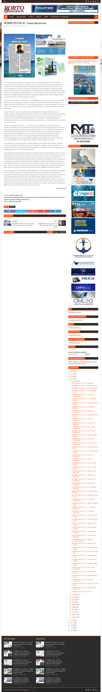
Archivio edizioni (21, 17)
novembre (75, 594)
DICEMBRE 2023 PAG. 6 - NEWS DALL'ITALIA (84, 385)
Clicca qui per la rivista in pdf (82, 63)
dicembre (74, 381)
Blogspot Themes (31, 690)
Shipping (12, 206)
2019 (72, 627)
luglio (73, 602)
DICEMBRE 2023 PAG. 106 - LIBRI (81, 591)
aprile (73, 609)
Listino (46, 17)
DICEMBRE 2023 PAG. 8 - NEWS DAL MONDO (84, 388)
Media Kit (38, 17)
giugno (74, 604)
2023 (72, 379)
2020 (72, 625)
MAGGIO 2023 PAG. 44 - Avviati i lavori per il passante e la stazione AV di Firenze (23, 644)
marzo (74, 612)
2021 (72, 622)
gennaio (74, 617)
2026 (72, 371)
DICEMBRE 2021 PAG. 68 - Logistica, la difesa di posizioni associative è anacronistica (21, 653)
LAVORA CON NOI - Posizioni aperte (60, 17)
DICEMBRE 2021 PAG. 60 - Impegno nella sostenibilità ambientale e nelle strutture (21, 679)
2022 (72, 620)
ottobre (74, 597)
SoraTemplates (14, 690)
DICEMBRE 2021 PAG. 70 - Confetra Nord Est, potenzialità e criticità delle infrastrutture (22, 661)
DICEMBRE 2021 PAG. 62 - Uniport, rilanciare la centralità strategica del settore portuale (23, 670)
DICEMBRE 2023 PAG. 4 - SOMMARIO (82, 383)
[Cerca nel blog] (76, 354)
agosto (74, 599)
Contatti (31, 17)
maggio (74, 607)
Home (5, 1)
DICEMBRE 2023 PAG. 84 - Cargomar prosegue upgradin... (82, 540)
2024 (72, 376)
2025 (72, 374)
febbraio (74, 614)
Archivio (11, 17)
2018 (72, 630)
